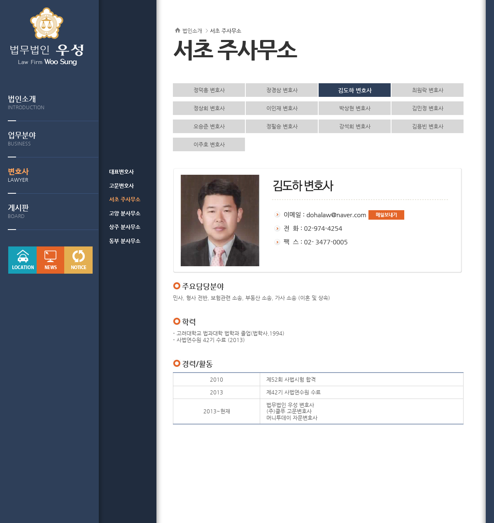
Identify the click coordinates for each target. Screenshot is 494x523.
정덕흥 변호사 (209, 90)
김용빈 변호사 (427, 126)
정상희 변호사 (209, 108)
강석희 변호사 (354, 126)
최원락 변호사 (427, 90)
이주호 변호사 (209, 144)
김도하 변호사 (355, 90)
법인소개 (53, 102)
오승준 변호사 (209, 126)
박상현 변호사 (354, 108)
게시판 (53, 211)
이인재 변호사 (282, 108)
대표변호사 (121, 172)
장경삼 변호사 (282, 90)
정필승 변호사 (282, 126)
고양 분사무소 (124, 213)
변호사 (53, 175)
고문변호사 (121, 186)
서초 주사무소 (124, 199)
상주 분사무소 (124, 227)
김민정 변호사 (427, 108)
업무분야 (53, 139)
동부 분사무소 (124, 241)
